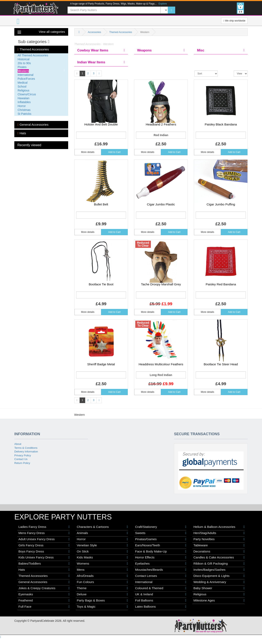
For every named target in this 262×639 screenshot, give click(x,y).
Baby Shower (219, 588)
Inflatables (24, 102)
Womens (102, 563)
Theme (102, 588)
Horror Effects (160, 557)
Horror (22, 106)
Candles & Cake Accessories (219, 557)
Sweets (160, 533)
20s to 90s (24, 63)
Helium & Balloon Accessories (219, 527)
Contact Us (20, 459)
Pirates (22, 67)
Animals (102, 533)
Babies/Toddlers (44, 563)
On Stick (102, 551)
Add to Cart (114, 152)
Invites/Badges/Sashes (219, 569)
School (22, 86)
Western (23, 71)
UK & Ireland (160, 594)
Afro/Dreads (102, 575)
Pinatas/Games (160, 539)
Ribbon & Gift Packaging (219, 563)
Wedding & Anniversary (219, 582)
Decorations (219, 551)
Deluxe (102, 594)
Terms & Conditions (25, 447)
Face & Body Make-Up (160, 551)
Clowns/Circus (27, 94)
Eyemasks (44, 594)
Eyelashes (160, 563)
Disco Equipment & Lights (219, 575)
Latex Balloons (160, 606)
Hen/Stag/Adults (219, 533)
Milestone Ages (219, 600)
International (25, 74)
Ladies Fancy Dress (44, 527)
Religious (23, 90)
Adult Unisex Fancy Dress (44, 539)
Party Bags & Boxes (102, 600)
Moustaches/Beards (160, 569)
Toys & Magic (102, 606)
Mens (102, 569)
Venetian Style (102, 545)
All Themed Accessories (33, 55)
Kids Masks (102, 557)
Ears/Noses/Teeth (160, 545)
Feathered (44, 600)
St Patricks (24, 113)
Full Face (44, 606)
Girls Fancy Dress (44, 545)
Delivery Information (26, 451)
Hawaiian (23, 98)
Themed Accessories (33, 49)
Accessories (94, 32)
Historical (23, 59)
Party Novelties (219, 539)
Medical (22, 82)
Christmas (24, 110)
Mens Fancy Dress (44, 533)
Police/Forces (26, 78)
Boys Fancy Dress (44, 551)
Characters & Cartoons (102, 527)
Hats (21, 133)
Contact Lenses (160, 575)
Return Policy (22, 463)
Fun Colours (102, 582)
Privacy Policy (22, 455)
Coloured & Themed (160, 588)
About (17, 443)
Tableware (219, 545)
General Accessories (33, 124)
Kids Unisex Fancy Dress (44, 557)
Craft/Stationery (160, 527)
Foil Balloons (160, 600)
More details (87, 152)
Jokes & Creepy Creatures (44, 588)
